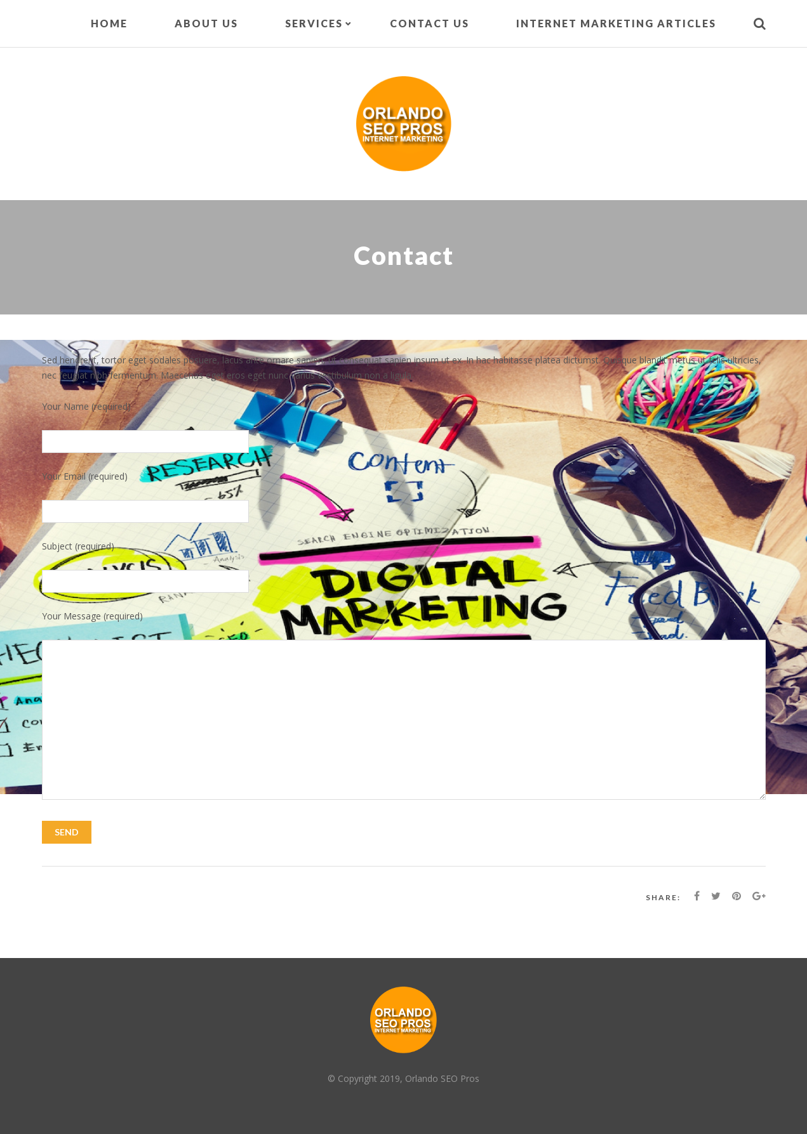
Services (314, 23)
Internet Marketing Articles (616, 23)
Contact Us (429, 23)
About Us (206, 23)
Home (109, 23)
